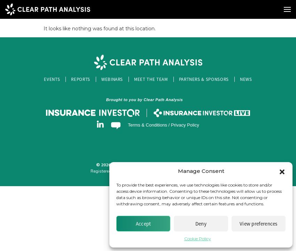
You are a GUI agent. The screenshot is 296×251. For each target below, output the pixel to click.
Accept (143, 223)
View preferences (259, 223)
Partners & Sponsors (204, 79)
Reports (80, 79)
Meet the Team (151, 79)
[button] (282, 171)
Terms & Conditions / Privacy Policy (163, 125)
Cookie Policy (197, 238)
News (246, 79)
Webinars (112, 79)
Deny (201, 223)
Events (52, 79)
